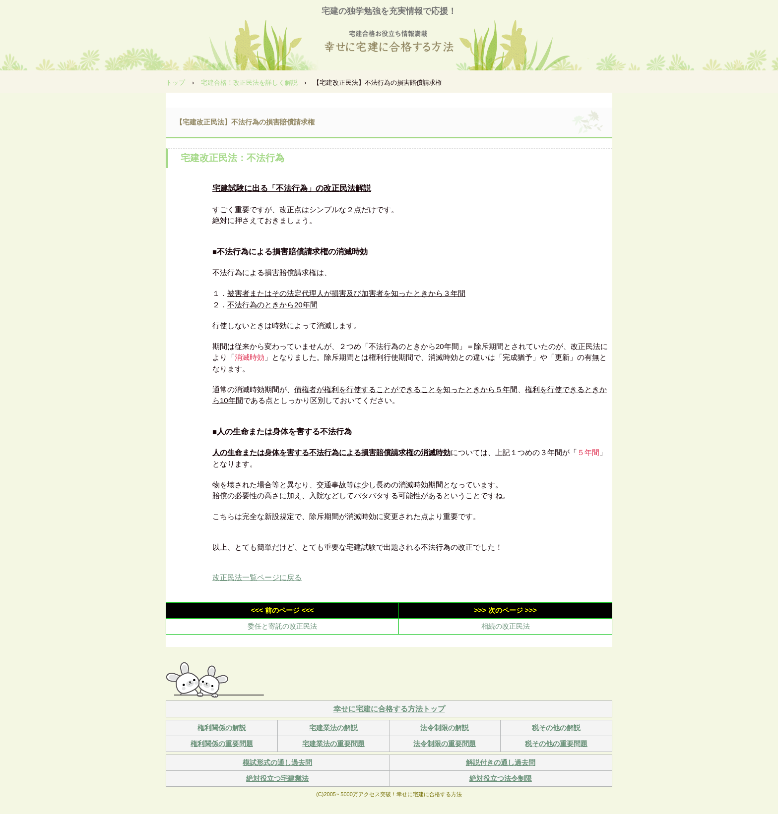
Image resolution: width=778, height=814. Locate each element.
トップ (175, 82)
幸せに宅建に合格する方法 (389, 43)
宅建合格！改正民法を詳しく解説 (249, 82)
